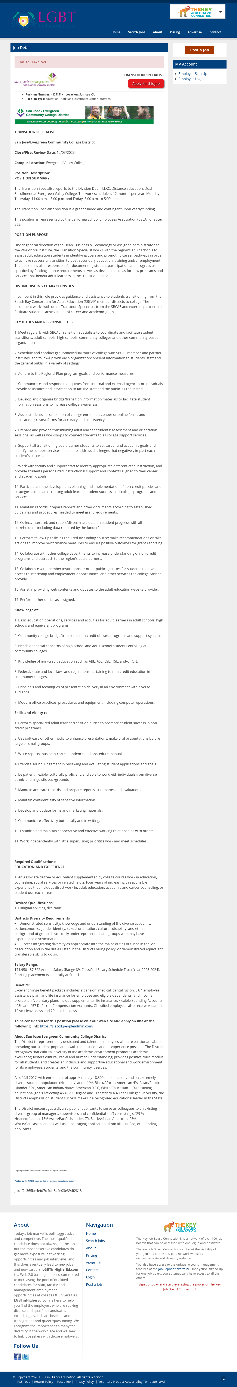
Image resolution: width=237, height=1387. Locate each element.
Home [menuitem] (91, 1233)
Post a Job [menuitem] (94, 1284)
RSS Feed (23, 1382)
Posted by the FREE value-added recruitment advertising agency (45, 1181)
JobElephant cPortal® (173, 1269)
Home (115, 32)
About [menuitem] (91, 1248)
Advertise (195, 32)
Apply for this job (146, 83)
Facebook (17, 1356)
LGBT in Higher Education (57, 1377)
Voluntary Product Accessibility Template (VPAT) (132, 1382)
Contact (215, 32)
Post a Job (199, 49)
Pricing (175, 32)
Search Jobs (136, 32)
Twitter (25, 1356)
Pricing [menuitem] (91, 1255)
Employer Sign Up (193, 73)
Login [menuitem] (90, 1277)
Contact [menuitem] (92, 1270)
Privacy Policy (85, 1382)
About (157, 32)
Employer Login (191, 78)
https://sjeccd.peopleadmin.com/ (66, 1026)
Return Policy (43, 1382)
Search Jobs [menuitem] (95, 1240)
